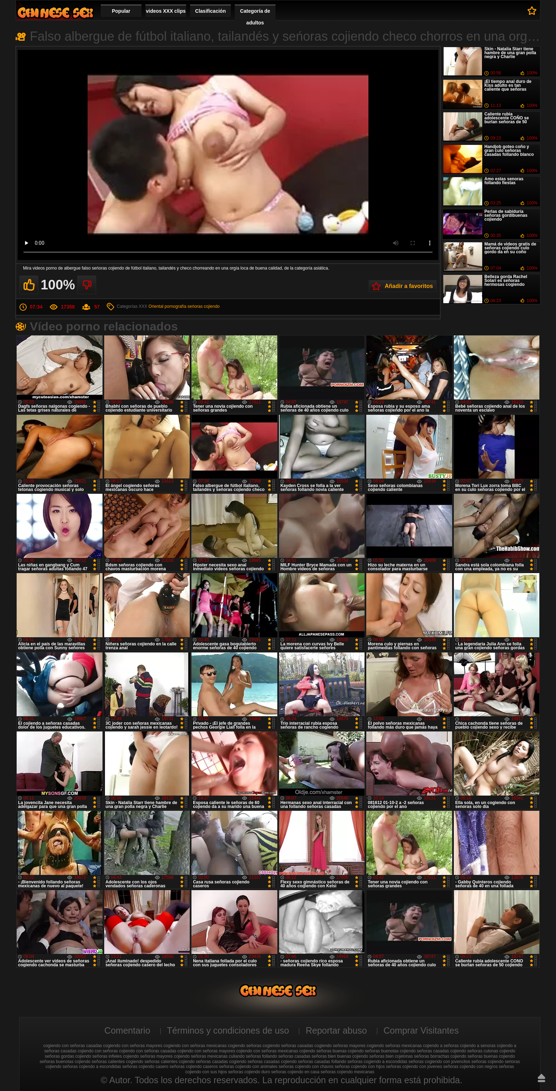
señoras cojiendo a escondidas (92, 1066)
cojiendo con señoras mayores (206, 1050)
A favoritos (532, 10)
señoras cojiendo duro (249, 1071)
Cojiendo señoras (55, 12)
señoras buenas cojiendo (491, 1056)
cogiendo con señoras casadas (72, 1045)
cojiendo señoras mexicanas (200, 1056)
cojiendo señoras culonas (474, 1050)
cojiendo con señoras (98, 1050)
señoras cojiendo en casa (295, 1071)
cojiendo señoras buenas (322, 1050)
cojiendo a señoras (441, 1045)
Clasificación (210, 11)
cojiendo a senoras (478, 1045)
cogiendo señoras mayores (340, 1045)
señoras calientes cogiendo (117, 1061)
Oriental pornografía (168, 306)
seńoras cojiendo (204, 306)
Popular (121, 11)
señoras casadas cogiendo (221, 1061)
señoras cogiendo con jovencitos (439, 1061)
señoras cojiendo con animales (248, 1066)
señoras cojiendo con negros (470, 1066)
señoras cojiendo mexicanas (347, 1071)
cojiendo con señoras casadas (147, 1050)
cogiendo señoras (245, 1045)
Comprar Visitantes (421, 1030)
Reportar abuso (336, 1030)
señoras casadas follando (322, 1061)
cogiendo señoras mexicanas (394, 1045)
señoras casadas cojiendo (272, 1061)
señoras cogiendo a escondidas (377, 1061)
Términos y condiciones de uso (228, 1030)
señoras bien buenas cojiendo (340, 1056)
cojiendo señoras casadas (424, 1050)
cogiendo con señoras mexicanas (195, 1045)
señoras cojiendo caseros (193, 1066)
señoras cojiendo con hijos (360, 1066)
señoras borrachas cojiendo (440, 1056)
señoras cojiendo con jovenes (414, 1066)
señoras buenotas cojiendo (65, 1061)
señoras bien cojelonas (391, 1056)
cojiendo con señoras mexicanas (267, 1050)
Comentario (127, 1030)
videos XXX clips (165, 11)
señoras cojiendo (487, 1061)
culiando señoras (245, 1056)
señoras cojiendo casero (145, 1066)
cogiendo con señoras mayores (132, 1045)
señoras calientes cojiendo (169, 1061)
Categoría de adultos (255, 17)
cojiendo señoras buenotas (373, 1050)
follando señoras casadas (286, 1056)
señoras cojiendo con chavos (306, 1066)
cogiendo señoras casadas (288, 1045)
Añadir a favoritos (409, 286)
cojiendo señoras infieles (98, 1056)
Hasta (541, 1078)
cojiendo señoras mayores (148, 1056)
